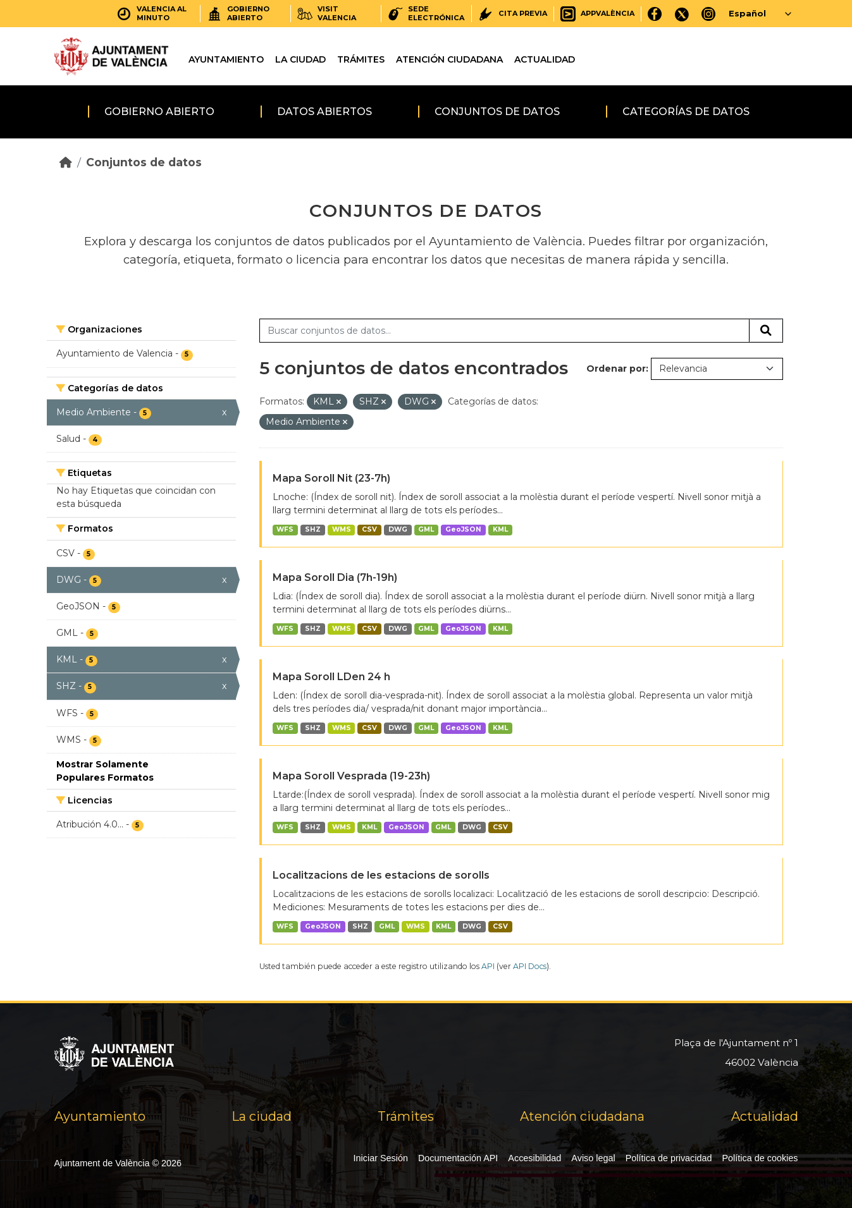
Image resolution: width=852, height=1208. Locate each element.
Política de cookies (760, 1158)
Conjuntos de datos (497, 112)
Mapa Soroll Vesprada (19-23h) (351, 776)
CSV (369, 529)
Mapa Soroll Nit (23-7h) (331, 478)
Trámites (361, 59)
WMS (341, 529)
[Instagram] (708, 13)
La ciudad (300, 59)
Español (747, 13)
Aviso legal (593, 1158)
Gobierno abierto (159, 112)
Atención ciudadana (449, 59)
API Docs (529, 966)
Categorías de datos (686, 112)
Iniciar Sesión (381, 1158)
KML (500, 529)
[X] (682, 13)
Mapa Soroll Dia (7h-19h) (335, 577)
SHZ (313, 529)
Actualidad (544, 59)
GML (426, 529)
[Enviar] (766, 330)
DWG (397, 529)
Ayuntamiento (226, 59)
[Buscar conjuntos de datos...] (504, 331)
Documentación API (458, 1158)
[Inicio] (65, 162)
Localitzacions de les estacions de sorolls (381, 875)
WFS (284, 529)
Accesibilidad (534, 1158)
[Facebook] (655, 13)
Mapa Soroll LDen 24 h (331, 677)
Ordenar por (616, 368)
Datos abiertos (324, 112)
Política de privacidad (669, 1158)
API (488, 966)
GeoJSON (463, 529)
